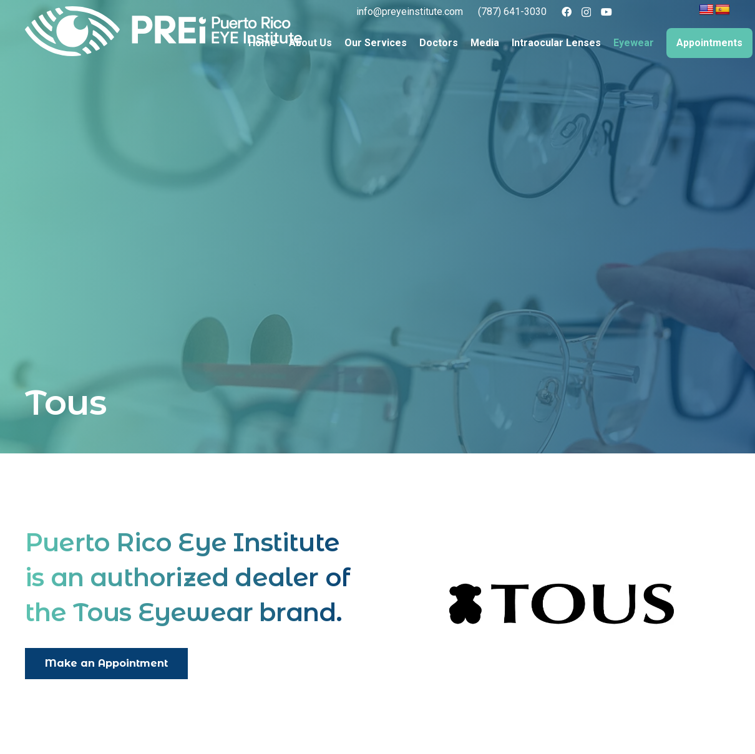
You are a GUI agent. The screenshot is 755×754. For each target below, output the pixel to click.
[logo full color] (163, 31)
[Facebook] (567, 12)
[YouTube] (606, 12)
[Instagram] (586, 12)
